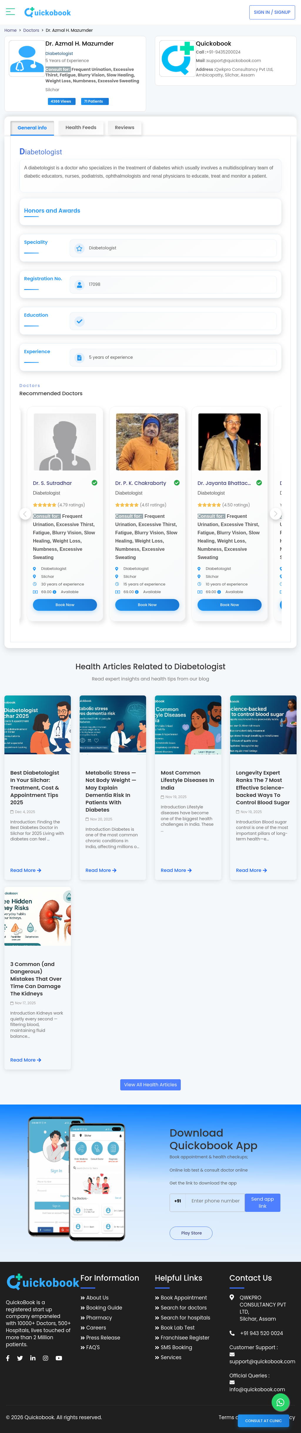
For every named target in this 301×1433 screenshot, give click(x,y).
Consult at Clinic (263, 1421)
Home (10, 30)
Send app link (262, 1203)
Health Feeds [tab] (81, 127)
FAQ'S (93, 1347)
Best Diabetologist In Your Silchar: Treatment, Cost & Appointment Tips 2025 (34, 787)
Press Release (103, 1337)
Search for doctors (184, 1307)
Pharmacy (99, 1317)
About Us (97, 1297)
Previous (25, 514)
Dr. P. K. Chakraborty (140, 483)
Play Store (191, 1233)
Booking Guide (104, 1307)
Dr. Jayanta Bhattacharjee (225, 483)
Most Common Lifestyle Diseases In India (187, 780)
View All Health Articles (150, 1084)
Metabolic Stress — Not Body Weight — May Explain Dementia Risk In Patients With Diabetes (111, 791)
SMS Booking (176, 1347)
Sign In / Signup (272, 12)
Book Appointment (184, 1297)
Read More (25, 870)
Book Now (65, 605)
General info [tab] (32, 127)
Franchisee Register (185, 1337)
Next (276, 514)
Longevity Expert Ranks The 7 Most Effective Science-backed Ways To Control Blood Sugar (263, 787)
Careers (96, 1327)
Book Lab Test (178, 1327)
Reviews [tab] (124, 127)
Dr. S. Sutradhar (52, 483)
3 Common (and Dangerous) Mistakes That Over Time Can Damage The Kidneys (36, 978)
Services (171, 1357)
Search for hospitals (185, 1317)
